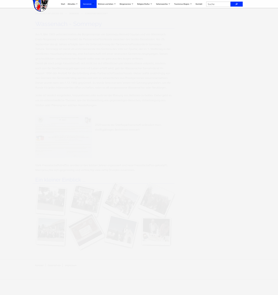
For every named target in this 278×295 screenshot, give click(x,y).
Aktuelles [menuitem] (69, 12)
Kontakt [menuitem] (196, 12)
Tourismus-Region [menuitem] (179, 12)
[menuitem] (49, 30)
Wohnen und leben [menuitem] (103, 12)
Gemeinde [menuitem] (84, 12)
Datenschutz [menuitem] (54, 281)
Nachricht (218, 105)
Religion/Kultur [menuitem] (141, 12)
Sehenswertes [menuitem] (159, 12)
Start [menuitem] (60, 12)
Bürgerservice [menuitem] (122, 12)
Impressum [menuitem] (71, 281)
